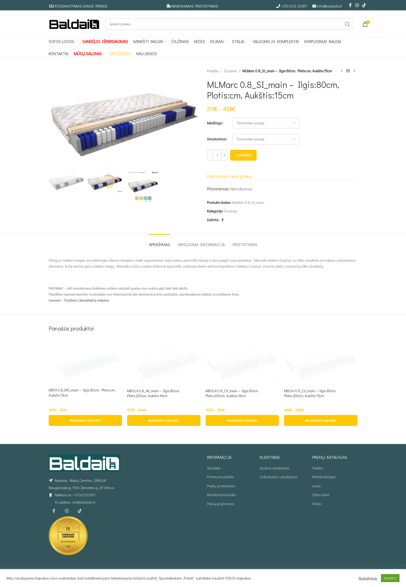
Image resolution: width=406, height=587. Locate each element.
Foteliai (317, 468)
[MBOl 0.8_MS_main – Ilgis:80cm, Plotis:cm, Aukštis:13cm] (85, 361)
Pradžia (213, 70)
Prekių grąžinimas (220, 503)
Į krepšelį (243, 155)
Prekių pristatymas (221, 485)
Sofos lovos (320, 494)
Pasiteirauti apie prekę (229, 176)
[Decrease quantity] (210, 155)
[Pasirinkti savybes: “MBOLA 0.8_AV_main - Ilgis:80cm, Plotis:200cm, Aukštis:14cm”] (163, 420)
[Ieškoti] (229, 24)
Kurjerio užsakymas (274, 468)
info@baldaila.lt (329, 6)
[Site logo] (74, 23)
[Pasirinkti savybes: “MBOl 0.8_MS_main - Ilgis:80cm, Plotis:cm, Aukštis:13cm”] (85, 420)
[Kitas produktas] (354, 71)
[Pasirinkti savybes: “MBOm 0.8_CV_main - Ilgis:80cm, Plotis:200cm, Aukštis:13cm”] (320, 420)
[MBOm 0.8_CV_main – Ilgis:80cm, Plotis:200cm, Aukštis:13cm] (320, 362)
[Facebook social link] (350, 5)
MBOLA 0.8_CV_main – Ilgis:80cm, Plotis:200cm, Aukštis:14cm (232, 393)
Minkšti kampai (323, 476)
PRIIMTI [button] (390, 578)
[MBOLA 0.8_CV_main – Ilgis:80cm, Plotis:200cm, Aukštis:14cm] (242, 362)
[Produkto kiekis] (217, 155)
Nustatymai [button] (368, 578)
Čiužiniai (230, 70)
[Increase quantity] (224, 155)
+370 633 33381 (294, 6)
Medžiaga (214, 122)
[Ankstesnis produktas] (342, 71)
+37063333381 (84, 494)
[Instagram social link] (356, 5)
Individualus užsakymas (278, 476)
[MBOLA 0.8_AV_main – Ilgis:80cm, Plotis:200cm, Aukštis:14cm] (163, 362)
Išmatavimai (216, 139)
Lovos (316, 485)
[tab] (159, 242)
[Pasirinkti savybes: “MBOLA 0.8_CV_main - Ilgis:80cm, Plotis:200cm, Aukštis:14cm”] (242, 420)
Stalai (316, 503)
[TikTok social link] (364, 5)
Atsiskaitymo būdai (221, 494)
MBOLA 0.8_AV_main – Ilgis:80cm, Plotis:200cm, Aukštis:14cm (153, 393)
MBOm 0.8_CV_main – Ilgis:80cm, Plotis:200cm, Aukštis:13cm (310, 393)
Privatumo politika (220, 476)
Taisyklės (214, 468)
